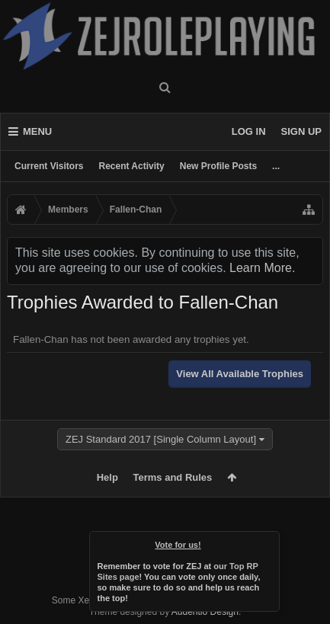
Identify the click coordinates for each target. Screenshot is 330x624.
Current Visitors (48, 166)
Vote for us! (177, 544)
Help (107, 477)
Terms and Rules (173, 477)
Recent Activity (131, 166)
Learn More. (262, 267)
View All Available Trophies (239, 373)
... (276, 166)
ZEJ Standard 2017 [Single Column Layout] (161, 439)
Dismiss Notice (269, 542)
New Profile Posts (218, 166)
